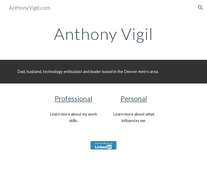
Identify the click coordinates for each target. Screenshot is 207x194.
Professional (73, 98)
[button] (200, 7)
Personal (134, 98)
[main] (103, 34)
